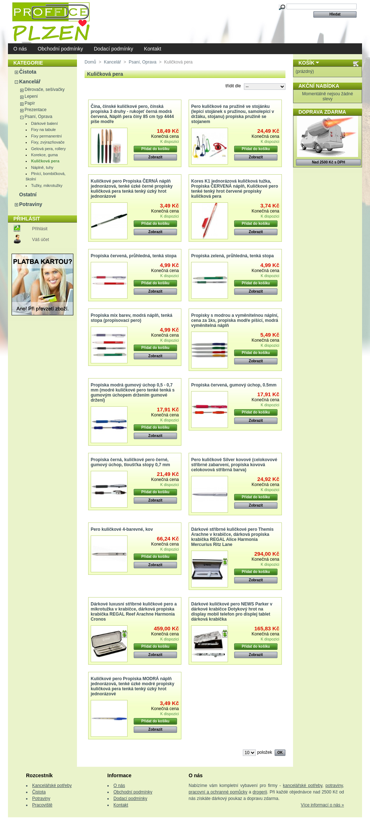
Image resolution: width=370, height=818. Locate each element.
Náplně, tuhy (42, 167)
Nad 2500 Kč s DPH (328, 162)
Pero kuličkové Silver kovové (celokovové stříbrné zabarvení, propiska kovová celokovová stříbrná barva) (234, 464)
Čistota (27, 72)
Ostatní (27, 194)
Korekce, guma (44, 155)
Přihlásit (40, 228)
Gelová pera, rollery (48, 148)
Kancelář (29, 81)
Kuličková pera (45, 161)
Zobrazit (156, 157)
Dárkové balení (44, 123)
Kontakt (152, 49)
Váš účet (40, 239)
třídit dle (233, 85)
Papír (30, 103)
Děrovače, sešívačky (45, 89)
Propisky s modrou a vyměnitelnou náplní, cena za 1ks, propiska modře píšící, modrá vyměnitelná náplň (234, 320)
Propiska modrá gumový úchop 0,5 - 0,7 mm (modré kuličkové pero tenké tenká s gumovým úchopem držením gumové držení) (133, 392)
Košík (306, 63)
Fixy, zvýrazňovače (48, 142)
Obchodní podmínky (60, 49)
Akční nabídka (318, 86)
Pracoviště (42, 805)
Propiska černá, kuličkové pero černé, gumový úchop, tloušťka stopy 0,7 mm (130, 462)
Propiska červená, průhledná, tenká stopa (133, 255)
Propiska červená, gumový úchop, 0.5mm (233, 385)
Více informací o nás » (322, 805)
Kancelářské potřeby (52, 785)
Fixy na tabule (43, 129)
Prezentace (36, 109)
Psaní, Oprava (38, 116)
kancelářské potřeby (302, 785)
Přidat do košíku (155, 149)
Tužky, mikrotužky (47, 185)
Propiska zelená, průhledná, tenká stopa (232, 255)
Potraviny (30, 204)
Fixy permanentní (46, 136)
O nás (20, 49)
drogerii (260, 792)
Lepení (31, 96)
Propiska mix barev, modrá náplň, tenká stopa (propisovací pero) (131, 318)
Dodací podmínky (113, 49)
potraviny (334, 785)
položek (264, 752)
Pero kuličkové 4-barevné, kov (122, 529)
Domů (90, 62)
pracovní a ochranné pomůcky (218, 792)
